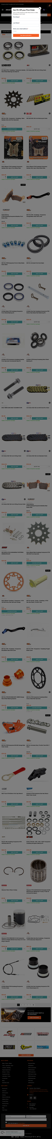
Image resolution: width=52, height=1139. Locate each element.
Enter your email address (20, 28)
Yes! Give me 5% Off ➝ (26, 35)
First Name (16, 17)
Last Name (16, 23)
